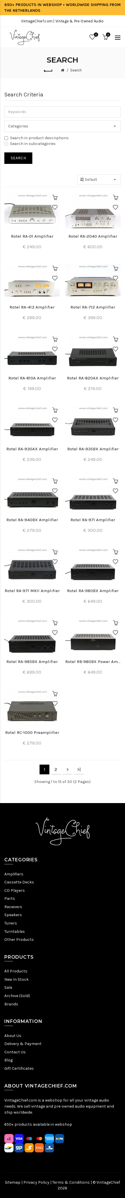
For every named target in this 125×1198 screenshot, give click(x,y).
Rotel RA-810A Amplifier (32, 378)
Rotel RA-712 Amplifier (92, 307)
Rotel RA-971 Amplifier (92, 519)
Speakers (13, 914)
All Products (15, 971)
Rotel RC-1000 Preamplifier (32, 732)
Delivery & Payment (23, 1043)
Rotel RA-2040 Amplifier (92, 236)
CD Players (14, 890)
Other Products (19, 939)
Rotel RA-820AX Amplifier (93, 378)
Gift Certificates (19, 1068)
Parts (9, 898)
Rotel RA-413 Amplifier (32, 307)
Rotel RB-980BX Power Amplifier (93, 661)
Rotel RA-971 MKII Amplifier (32, 590)
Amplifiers (13, 874)
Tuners (10, 923)
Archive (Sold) (17, 995)
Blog (8, 1060)
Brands (11, 1004)
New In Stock (16, 979)
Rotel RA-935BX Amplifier (93, 448)
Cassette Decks (19, 882)
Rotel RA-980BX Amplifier (93, 590)
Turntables (14, 931)
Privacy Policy (36, 1182)
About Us (12, 1035)
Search (76, 70)
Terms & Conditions (71, 1182)
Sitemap (12, 1182)
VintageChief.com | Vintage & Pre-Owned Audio (62, 21)
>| (79, 769)
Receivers (13, 906)
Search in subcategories (30, 143)
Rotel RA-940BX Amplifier (32, 519)
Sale (8, 987)
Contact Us (15, 1052)
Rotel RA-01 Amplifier (32, 236)
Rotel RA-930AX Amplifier (32, 448)
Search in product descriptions (36, 137)
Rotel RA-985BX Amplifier (32, 661)
